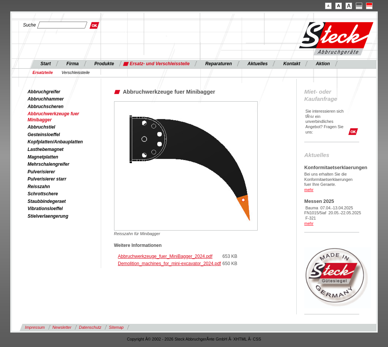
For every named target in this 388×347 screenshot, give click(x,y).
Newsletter (61, 327)
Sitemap (116, 327)
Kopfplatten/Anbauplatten (55, 141)
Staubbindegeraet (47, 201)
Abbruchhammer (46, 99)
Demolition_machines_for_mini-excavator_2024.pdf (169, 263)
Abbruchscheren (46, 106)
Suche (29, 25)
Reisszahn (39, 186)
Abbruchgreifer (44, 91)
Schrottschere (43, 193)
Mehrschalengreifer (48, 164)
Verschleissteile (76, 72)
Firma (72, 63)
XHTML (240, 339)
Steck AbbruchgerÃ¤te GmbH (201, 339)
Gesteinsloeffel (44, 134)
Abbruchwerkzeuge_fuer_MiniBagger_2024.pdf (165, 256)
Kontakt (291, 63)
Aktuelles (257, 63)
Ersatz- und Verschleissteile (159, 63)
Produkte (104, 63)
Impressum (35, 327)
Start (46, 63)
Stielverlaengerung (48, 216)
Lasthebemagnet (46, 149)
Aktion (323, 63)
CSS (257, 339)
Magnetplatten (43, 157)
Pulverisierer (41, 171)
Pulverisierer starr (47, 179)
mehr (308, 189)
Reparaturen (218, 63)
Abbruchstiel (41, 127)
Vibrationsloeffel (45, 208)
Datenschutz (90, 327)
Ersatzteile (43, 72)
